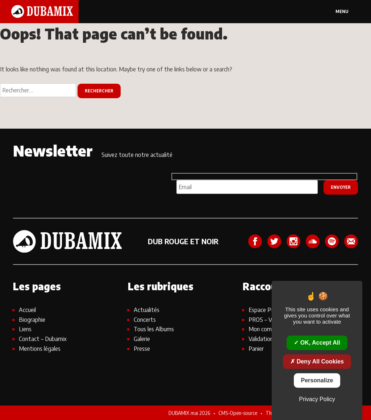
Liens (25, 329)
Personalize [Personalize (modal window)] (317, 380)
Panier (256, 348)
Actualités (146, 309)
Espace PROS (265, 309)
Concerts (145, 319)
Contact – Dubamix (43, 338)
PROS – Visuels (267, 319)
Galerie (142, 338)
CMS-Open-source (238, 412)
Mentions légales (40, 348)
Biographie (32, 319)
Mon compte (265, 329)
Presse (142, 348)
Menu (341, 11)
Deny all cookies (317, 361)
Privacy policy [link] (317, 399)
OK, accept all (317, 343)
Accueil (27, 309)
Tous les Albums (154, 329)
